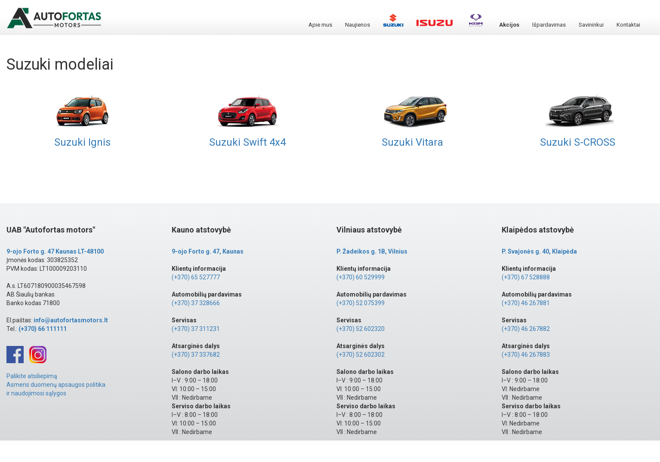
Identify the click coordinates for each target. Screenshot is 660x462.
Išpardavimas (549, 24)
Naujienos (357, 24)
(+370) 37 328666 (196, 303)
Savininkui (591, 24)
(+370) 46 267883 (526, 354)
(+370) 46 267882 (526, 328)
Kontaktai (628, 24)
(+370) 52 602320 (360, 328)
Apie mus (320, 24)
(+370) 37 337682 (196, 354)
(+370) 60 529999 (360, 277)
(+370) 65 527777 (196, 277)
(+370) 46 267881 (526, 303)
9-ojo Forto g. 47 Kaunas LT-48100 (55, 251)
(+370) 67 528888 (526, 277)
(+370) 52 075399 (360, 303)
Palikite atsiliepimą (31, 376)
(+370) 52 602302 (360, 354)
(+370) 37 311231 (196, 328)
